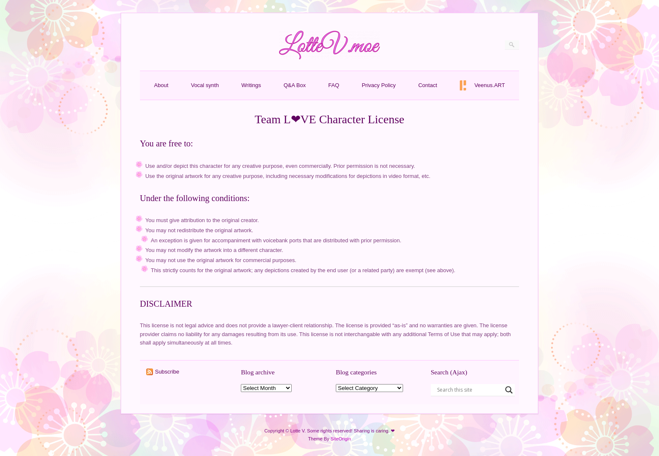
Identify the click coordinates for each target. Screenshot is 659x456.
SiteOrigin (340, 438)
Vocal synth (205, 85)
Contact (427, 85)
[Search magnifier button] (509, 390)
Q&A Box (295, 85)
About (161, 85)
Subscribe (167, 372)
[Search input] (469, 390)
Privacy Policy (379, 85)
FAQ (333, 85)
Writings (251, 85)
